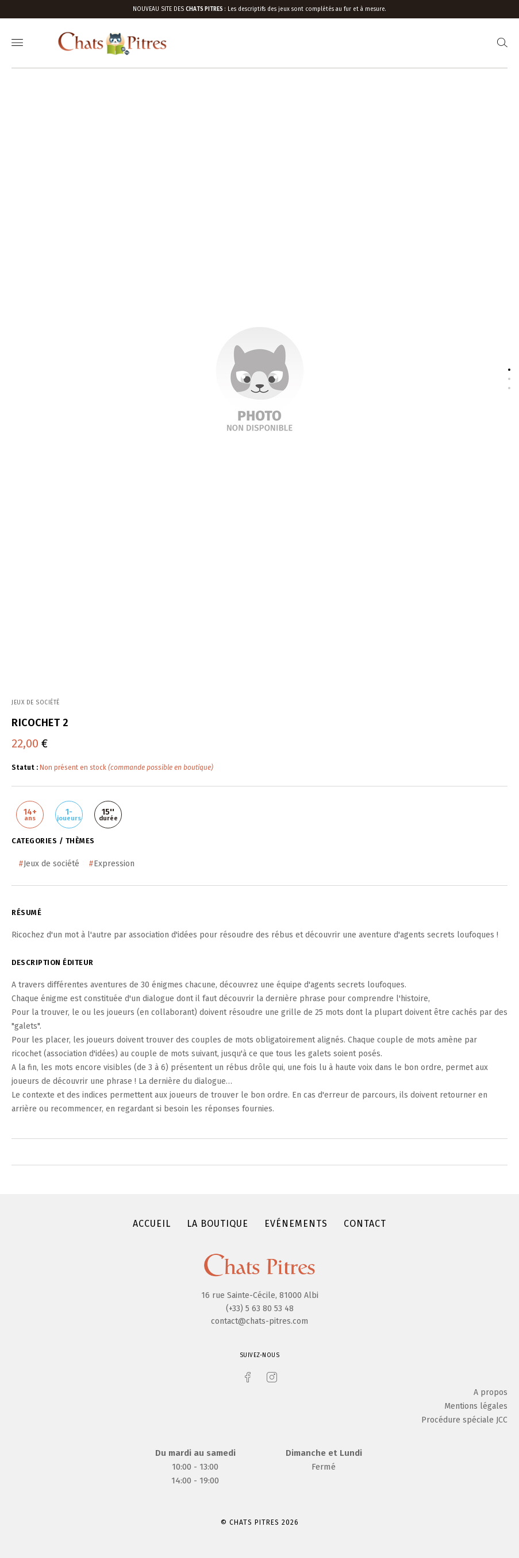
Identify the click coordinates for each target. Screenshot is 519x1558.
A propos (491, 1392)
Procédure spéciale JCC (464, 1420)
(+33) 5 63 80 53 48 (260, 1308)
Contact (365, 1223)
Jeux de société (51, 864)
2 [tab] (509, 379)
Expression (114, 864)
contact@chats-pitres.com (259, 1321)
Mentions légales (476, 1406)
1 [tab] (509, 370)
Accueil (152, 1223)
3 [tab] (509, 388)
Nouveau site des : (180, 9)
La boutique (217, 1223)
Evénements (296, 1223)
